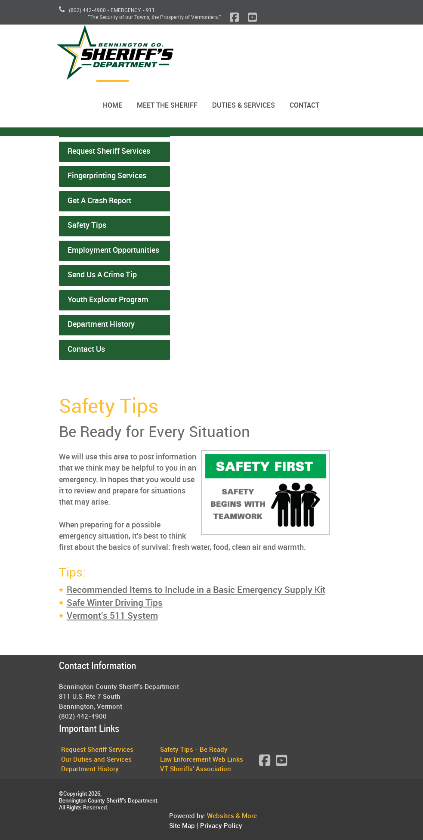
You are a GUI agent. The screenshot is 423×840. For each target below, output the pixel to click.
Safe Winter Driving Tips (115, 603)
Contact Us (86, 349)
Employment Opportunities (113, 250)
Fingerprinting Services (107, 176)
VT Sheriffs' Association (195, 769)
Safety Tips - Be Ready (194, 750)
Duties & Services (243, 105)
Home (112, 105)
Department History (101, 325)
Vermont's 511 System (112, 616)
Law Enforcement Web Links (201, 759)
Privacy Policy (221, 826)
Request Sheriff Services (109, 151)
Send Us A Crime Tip (102, 275)
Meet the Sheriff (167, 105)
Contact (304, 105)
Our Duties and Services (96, 759)
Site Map (182, 826)
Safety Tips (87, 225)
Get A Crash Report (99, 201)
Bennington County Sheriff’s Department (108, 801)
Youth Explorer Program (108, 300)
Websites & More (232, 816)
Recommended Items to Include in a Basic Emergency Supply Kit (196, 590)
